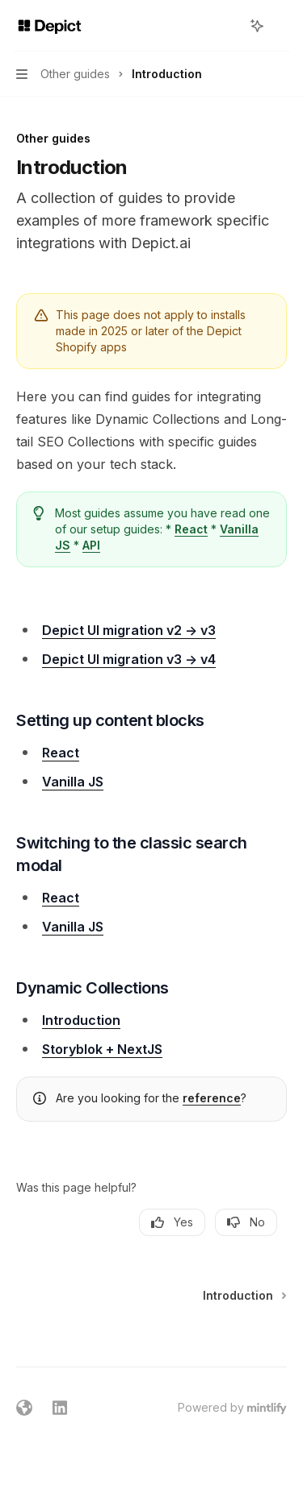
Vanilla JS (72, 782)
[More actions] (282, 26)
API (91, 545)
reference (212, 1098)
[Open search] (227, 26)
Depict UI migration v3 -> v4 (129, 659)
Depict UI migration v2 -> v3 (129, 630)
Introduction (81, 1020)
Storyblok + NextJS (102, 1049)
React (191, 529)
